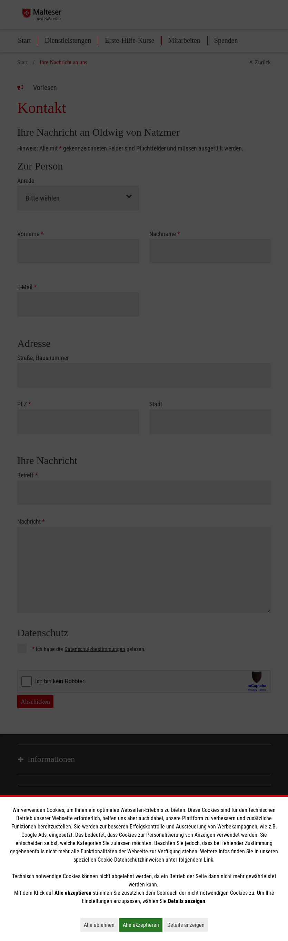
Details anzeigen (187, 924)
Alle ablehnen (101, 924)
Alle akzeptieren (142, 924)
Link (208, 859)
